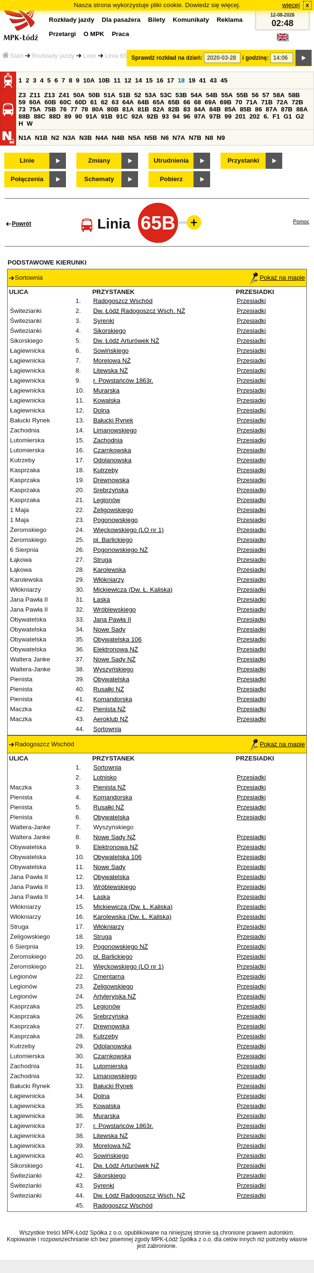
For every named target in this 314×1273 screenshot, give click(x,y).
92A (137, 116)
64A (128, 102)
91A (91, 116)
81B (143, 109)
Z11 (34, 95)
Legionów (106, 500)
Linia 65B (118, 55)
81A (128, 109)
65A (158, 102)
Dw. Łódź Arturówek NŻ (126, 340)
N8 (209, 137)
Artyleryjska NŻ (114, 996)
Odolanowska (112, 460)
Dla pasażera (121, 19)
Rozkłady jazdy (53, 55)
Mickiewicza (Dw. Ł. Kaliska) (132, 589)
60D (80, 102)
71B (266, 102)
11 (116, 80)
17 (170, 80)
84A (199, 109)
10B (104, 80)
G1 (288, 116)
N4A (101, 137)
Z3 (22, 95)
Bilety (156, 19)
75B (50, 109)
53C (166, 95)
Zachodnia (107, 440)
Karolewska (109, 569)
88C (39, 116)
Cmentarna (108, 976)
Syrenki (103, 320)
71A (251, 102)
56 (255, 95)
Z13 (49, 95)
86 (258, 109)
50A (78, 95)
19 (191, 80)
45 (224, 80)
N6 (165, 137)
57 (265, 95)
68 (197, 102)
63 (115, 102)
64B (143, 102)
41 (202, 80)
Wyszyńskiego (113, 669)
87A (271, 109)
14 (138, 80)
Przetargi (62, 33)
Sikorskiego (109, 330)
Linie (89, 55)
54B (211, 95)
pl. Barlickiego (112, 539)
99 (227, 116)
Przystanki (243, 160)
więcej (291, 5)
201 (240, 116)
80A (97, 109)
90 (78, 116)
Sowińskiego (111, 350)
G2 (300, 116)
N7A (179, 137)
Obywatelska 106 (117, 639)
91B (106, 116)
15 (149, 80)
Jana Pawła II (112, 619)
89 (67, 116)
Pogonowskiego (115, 519)
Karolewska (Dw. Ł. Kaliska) (132, 916)
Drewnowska (111, 480)
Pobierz (171, 179)
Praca (120, 33)
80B (113, 109)
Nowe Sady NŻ (114, 659)
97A (199, 116)
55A (226, 95)
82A (158, 109)
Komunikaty (191, 19)
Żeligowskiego (113, 509)
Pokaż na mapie (277, 277)
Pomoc (301, 221)
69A (210, 102)
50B (94, 95)
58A (279, 95)
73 (22, 109)
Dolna (101, 410)
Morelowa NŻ (111, 360)
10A (88, 80)
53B (181, 95)
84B (215, 109)
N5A (134, 137)
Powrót (21, 223)
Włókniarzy (108, 579)
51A (109, 95)
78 (84, 109)
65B (173, 102)
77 (73, 109)
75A (35, 109)
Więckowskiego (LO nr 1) (128, 529)
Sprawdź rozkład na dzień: (167, 58)
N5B (150, 137)
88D (54, 116)
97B (215, 116)
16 (160, 80)
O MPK (93, 33)
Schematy (99, 179)
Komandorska (112, 699)
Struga (102, 559)
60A (35, 102)
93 (165, 116)
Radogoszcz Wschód (122, 300)
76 (63, 109)
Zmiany (99, 160)
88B (24, 116)
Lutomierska (110, 1066)
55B (242, 95)
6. (266, 116)
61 (93, 102)
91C (122, 116)
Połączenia (27, 179)
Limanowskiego (115, 430)
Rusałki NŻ (108, 689)
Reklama (230, 19)
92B (152, 116)
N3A (69, 137)
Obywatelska (111, 679)
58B (294, 95)
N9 (221, 137)
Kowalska (106, 400)
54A (196, 95)
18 (181, 80)
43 (213, 80)
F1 (276, 116)
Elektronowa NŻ (115, 649)
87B (286, 109)
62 (104, 102)
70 (238, 102)
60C (65, 102)
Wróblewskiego (114, 609)
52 (137, 95)
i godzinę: (255, 58)
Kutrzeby (105, 470)
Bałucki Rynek (113, 420)
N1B (41, 137)
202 (254, 116)
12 (127, 80)
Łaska (101, 599)
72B (297, 102)
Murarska (106, 390)
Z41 (64, 95)
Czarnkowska (112, 450)
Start (12, 55)
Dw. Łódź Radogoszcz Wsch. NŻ (139, 310)
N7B (195, 137)
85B (245, 109)
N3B (85, 137)
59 (22, 102)
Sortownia (107, 729)
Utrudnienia (171, 160)
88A (301, 109)
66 (186, 102)
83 (186, 109)
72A (282, 102)
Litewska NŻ (110, 370)
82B (173, 109)
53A (150, 95)
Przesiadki (251, 300)
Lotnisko (105, 777)
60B (50, 102)
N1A (24, 137)
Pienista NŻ (109, 709)
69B (225, 102)
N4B (118, 137)
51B (124, 95)
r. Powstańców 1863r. (123, 380)
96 (186, 116)
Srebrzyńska (110, 490)
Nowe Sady (109, 629)
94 (176, 116)
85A (230, 109)
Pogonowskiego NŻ (120, 549)
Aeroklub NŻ (110, 719)
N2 (55, 137)
